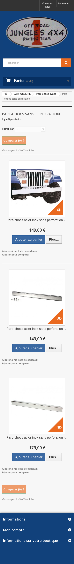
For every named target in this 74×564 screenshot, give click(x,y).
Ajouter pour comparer (15, 254)
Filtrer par (8, 128)
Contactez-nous (47, 5)
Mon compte (14, 530)
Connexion (63, 3)
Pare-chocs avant (46, 94)
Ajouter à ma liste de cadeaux (20, 251)
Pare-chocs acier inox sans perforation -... (37, 220)
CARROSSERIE (22, 94)
